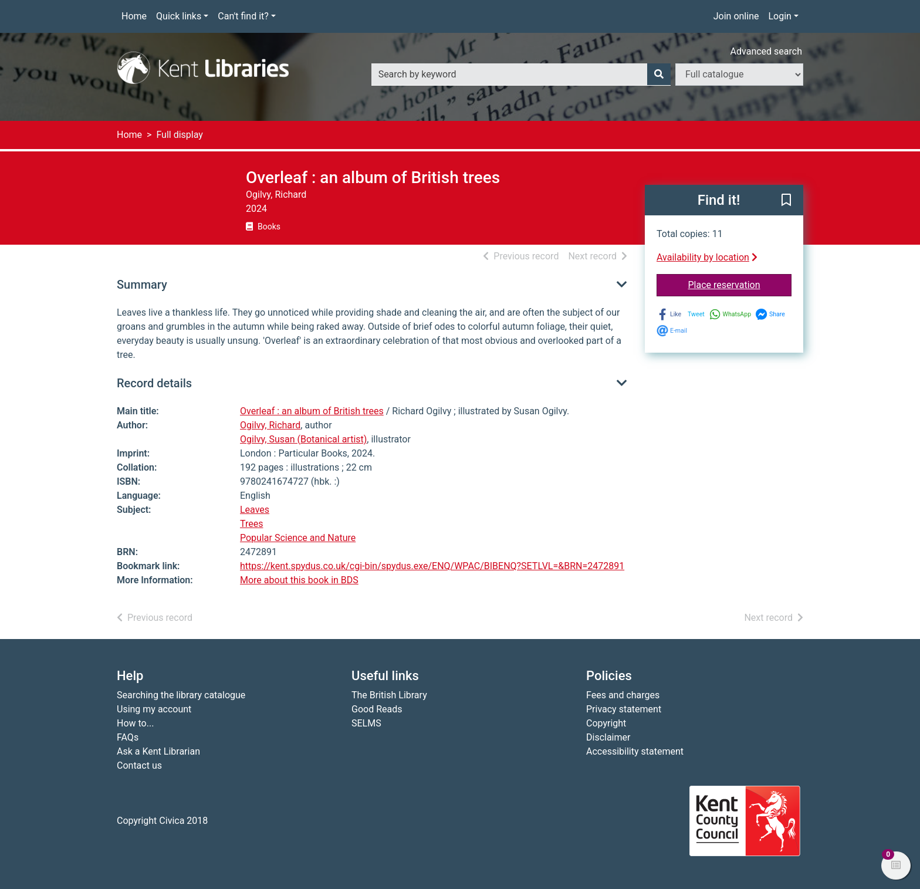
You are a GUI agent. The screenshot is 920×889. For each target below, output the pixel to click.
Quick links (178, 16)
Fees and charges (622, 695)
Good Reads (376, 709)
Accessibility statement (635, 751)
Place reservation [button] (740, 284)
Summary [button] (142, 285)
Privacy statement (623, 709)
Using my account (154, 709)
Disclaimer (608, 737)
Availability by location (707, 257)
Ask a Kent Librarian (158, 751)
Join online (736, 16)
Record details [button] (154, 383)
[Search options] (739, 74)
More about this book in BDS (299, 580)
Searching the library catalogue (181, 695)
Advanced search (766, 51)
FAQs (127, 737)
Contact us (139, 765)
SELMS (366, 723)
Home (134, 16)
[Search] (659, 74)
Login (779, 16)
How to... (135, 723)
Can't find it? (243, 16)
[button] (786, 200)
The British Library (389, 695)
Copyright (606, 723)
